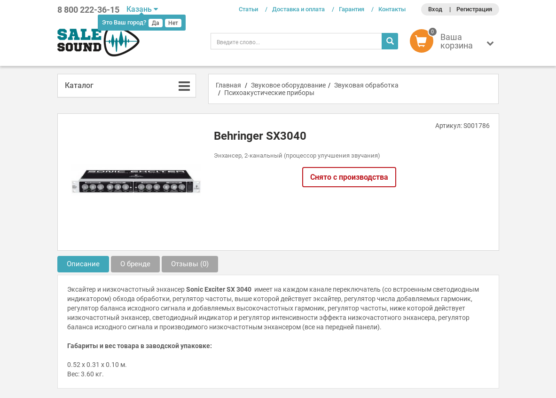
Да (155, 23)
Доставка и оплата (298, 9)
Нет (173, 23)
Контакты (392, 9)
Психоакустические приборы (269, 92)
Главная (228, 85)
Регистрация (474, 9)
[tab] (127, 85)
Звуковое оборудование (288, 85)
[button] (454, 43)
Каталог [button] (79, 85)
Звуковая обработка (366, 85)
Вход (435, 9)
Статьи (248, 9)
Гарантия (351, 9)
